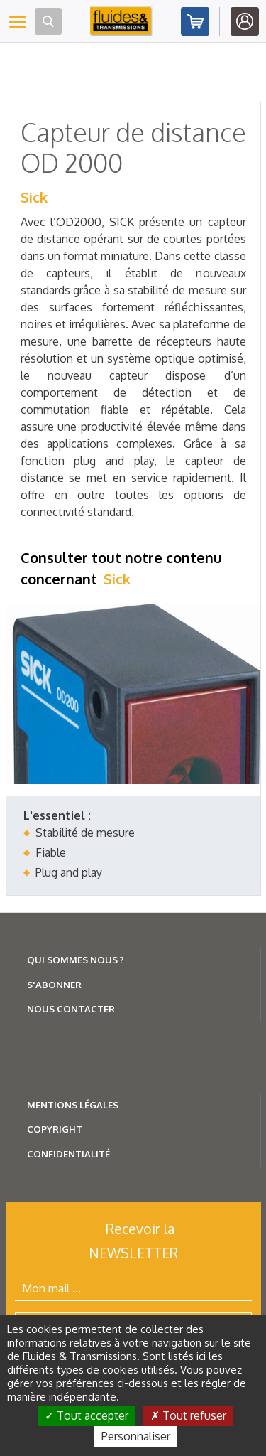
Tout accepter (86, 1415)
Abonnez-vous (195, 21)
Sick (34, 197)
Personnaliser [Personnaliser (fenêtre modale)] (135, 1436)
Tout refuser (188, 1415)
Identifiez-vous (245, 21)
